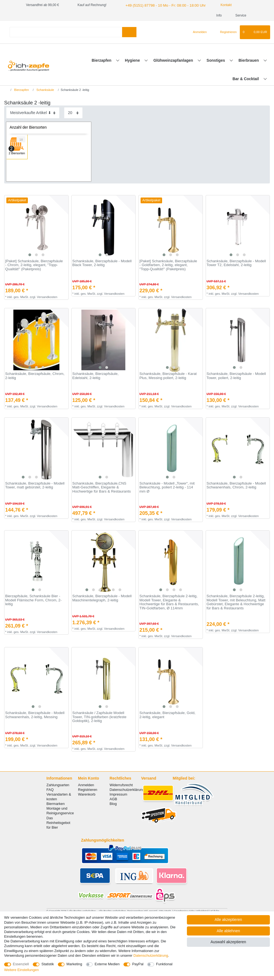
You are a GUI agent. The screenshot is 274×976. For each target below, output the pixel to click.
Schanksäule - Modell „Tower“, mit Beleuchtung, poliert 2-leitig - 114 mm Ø (167, 487)
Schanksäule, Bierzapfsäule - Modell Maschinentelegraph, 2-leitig (101, 598)
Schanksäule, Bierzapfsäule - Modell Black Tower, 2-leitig (101, 263)
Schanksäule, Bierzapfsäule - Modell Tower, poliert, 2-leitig (236, 376)
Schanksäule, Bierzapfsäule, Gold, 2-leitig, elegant (167, 715)
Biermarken (56, 804)
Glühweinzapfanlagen (173, 60)
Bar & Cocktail (246, 79)
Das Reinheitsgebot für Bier (58, 822)
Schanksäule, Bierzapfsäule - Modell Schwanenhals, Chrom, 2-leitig (236, 486)
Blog (113, 804)
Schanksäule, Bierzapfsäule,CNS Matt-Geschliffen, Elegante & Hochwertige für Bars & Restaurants (101, 487)
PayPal (137, 964)
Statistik (47, 964)
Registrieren (87, 790)
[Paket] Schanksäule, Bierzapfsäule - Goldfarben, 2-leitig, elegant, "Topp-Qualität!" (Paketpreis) (168, 265)
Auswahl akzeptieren (228, 942)
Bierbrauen (249, 60)
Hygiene (133, 60)
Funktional (164, 964)
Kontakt (217, 5)
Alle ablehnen (228, 931)
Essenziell (21, 964)
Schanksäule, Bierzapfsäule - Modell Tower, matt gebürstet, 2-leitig (35, 486)
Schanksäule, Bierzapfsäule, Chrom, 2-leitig (35, 376)
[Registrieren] (225, 32)
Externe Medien (107, 964)
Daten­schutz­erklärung (150, 955)
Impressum (118, 794)
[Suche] (129, 32)
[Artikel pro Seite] (73, 112)
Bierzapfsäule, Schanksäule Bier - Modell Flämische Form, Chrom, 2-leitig (33, 600)
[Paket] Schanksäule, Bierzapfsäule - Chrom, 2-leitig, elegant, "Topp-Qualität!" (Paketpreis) (34, 265)
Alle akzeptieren (228, 919)
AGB (113, 799)
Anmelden (86, 785)
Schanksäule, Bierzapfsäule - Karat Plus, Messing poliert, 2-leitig (168, 376)
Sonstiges (216, 60)
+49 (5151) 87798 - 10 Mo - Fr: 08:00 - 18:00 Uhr (160, 5)
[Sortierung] (32, 112)
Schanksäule (45, 89)
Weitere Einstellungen (21, 970)
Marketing (74, 964)
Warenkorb (86, 794)
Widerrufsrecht (121, 785)
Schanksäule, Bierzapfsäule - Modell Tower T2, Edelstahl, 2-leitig (236, 263)
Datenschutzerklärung (127, 790)
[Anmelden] (197, 32)
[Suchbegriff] (66, 32)
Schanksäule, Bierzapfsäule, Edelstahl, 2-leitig (95, 376)
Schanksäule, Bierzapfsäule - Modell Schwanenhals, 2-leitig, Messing (35, 715)
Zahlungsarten (58, 785)
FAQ (50, 790)
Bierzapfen (102, 60)
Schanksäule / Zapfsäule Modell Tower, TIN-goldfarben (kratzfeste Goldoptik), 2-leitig (99, 717)
